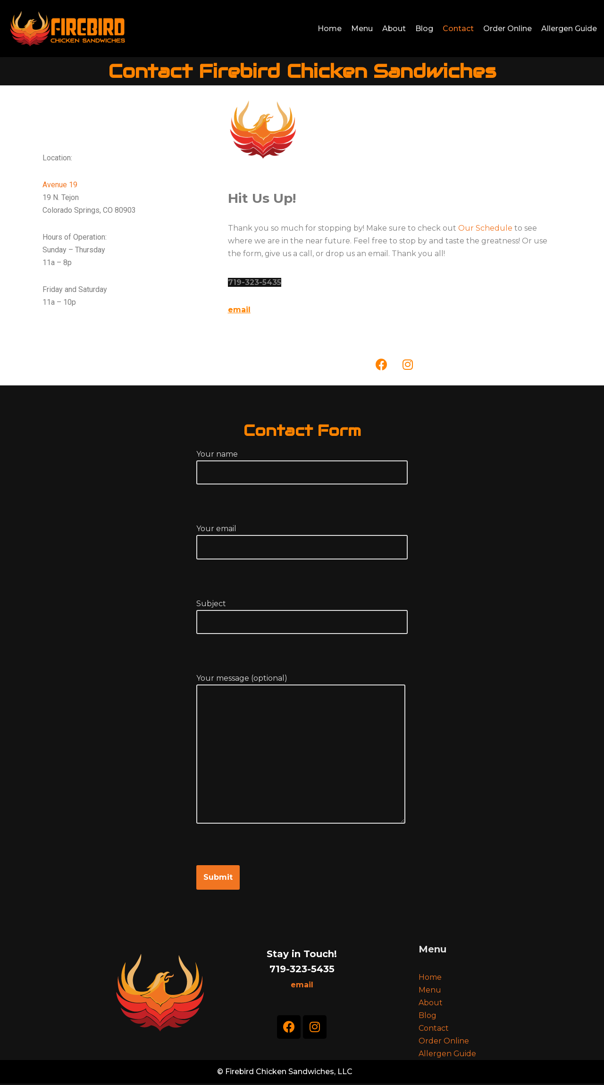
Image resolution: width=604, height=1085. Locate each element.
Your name (302, 463)
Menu (361, 28)
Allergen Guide (569, 28)
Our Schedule (485, 228)
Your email (302, 538)
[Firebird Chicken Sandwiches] (67, 28)
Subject (302, 613)
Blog (424, 28)
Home (329, 28)
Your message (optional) (300, 759)
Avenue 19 (59, 184)
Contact (458, 28)
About (394, 28)
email (239, 309)
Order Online (507, 28)
